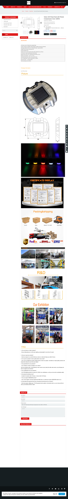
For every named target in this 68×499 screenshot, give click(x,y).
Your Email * (23, 399)
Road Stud (5, 26)
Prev (21, 23)
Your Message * (24, 406)
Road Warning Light (7, 19)
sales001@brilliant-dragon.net (60, 2)
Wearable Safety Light (8, 24)
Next (41, 23)
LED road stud (48, 26)
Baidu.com (11, 37)
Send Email (53, 34)
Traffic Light (6, 21)
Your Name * (23, 395)
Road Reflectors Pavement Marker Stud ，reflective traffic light (55, 28)
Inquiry (46, 34)
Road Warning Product (8, 23)
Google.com (5, 37)
